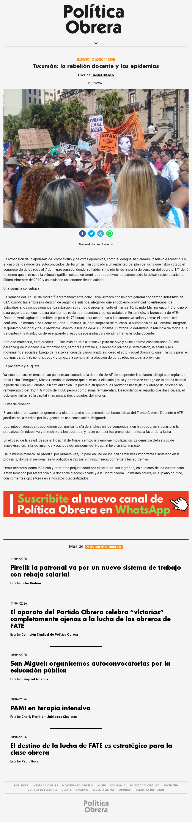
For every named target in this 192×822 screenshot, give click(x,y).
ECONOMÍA (118, 785)
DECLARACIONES (103, 790)
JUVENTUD (171, 785)
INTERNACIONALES (45, 785)
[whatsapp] (109, 234)
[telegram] (100, 234)
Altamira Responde (150, 790)
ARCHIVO (82, 790)
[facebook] (82, 234)
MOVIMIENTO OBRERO (96, 59)
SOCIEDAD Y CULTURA (144, 785)
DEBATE (66, 790)
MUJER (101, 785)
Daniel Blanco (102, 75)
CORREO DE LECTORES (42, 790)
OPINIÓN (125, 790)
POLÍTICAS (21, 785)
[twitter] (91, 234)
